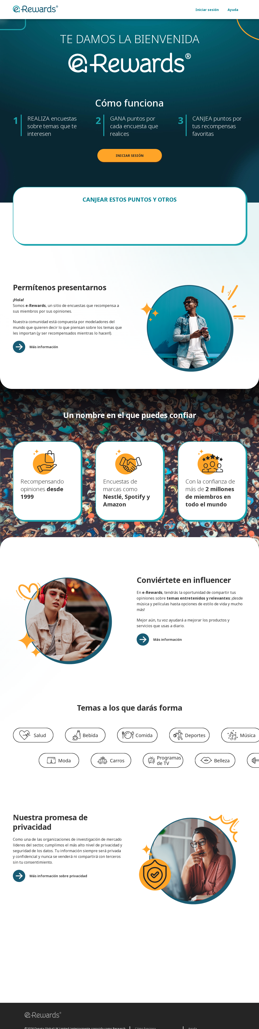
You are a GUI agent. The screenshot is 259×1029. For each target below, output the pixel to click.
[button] (41, 1015)
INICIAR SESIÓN (130, 159)
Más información (44, 350)
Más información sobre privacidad (58, 879)
